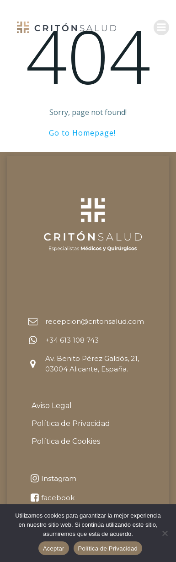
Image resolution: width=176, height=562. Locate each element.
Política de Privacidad (108, 548)
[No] (164, 533)
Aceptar (53, 548)
